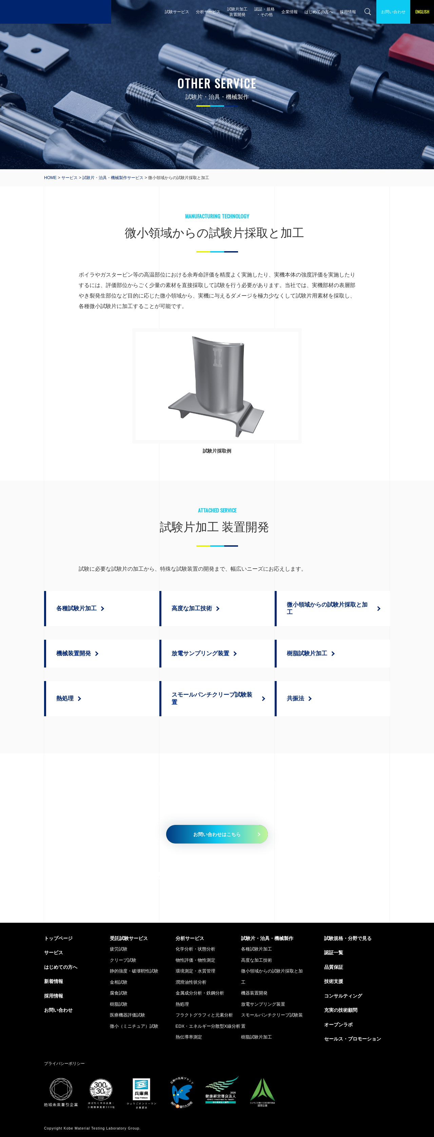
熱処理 (182, 1004)
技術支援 (333, 981)
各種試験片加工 (256, 949)
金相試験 (118, 982)
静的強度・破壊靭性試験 (134, 971)
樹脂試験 (118, 1004)
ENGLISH (422, 12)
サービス (69, 177)
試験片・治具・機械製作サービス (112, 177)
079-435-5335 (325, 875)
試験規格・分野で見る (348, 938)
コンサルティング (343, 996)
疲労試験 (118, 949)
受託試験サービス (129, 938)
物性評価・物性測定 (195, 960)
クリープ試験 (123, 960)
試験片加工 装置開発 (237, 12)
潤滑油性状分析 (191, 982)
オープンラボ (338, 1024)
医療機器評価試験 (127, 1015)
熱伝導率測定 (189, 1037)
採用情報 (348, 11)
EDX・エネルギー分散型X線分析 (208, 1026)
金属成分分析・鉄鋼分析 (200, 993)
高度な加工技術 (256, 960)
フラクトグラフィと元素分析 (204, 1015)
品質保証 (333, 967)
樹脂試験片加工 (256, 1037)
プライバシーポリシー (64, 1063)
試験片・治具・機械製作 (267, 938)
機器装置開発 (254, 993)
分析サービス (208, 11)
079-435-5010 (176, 875)
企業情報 (289, 11)
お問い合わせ (393, 11)
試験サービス (177, 11)
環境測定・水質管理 (195, 971)
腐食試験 (118, 993)
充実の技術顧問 (340, 1010)
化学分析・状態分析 (195, 949)
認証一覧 (333, 952)
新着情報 (53, 981)
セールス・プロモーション (352, 1039)
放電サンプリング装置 (263, 1004)
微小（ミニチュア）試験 (134, 1026)
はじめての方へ (318, 11)
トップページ (58, 938)
